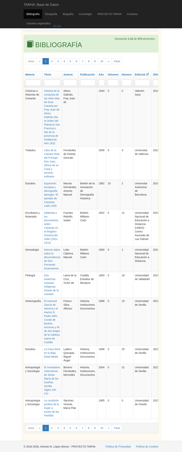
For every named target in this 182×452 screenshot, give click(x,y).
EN (59, 26)
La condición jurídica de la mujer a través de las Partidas (51, 408)
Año (101, 74)
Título (47, 74)
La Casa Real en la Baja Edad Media (52, 353)
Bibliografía (33, 14)
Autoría (68, 74)
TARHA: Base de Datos (41, 5)
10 (101, 61)
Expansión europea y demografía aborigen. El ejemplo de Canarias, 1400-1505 (51, 194)
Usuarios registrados (38, 23)
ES (55, 26)
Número (127, 74)
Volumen (113, 74)
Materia (29, 74)
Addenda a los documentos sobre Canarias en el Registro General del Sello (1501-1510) (51, 227)
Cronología (85, 14)
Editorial (142, 74)
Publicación (87, 74)
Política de (147, 446)
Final (117, 61)
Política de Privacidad (118, 446)
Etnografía (51, 14)
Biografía (68, 14)
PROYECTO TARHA (109, 14)
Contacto (132, 14)
